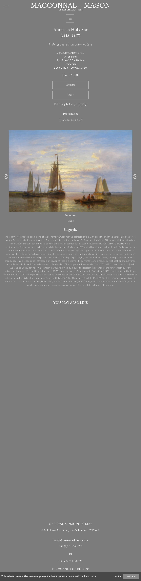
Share (70, 94)
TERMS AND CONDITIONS (70, 569)
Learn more (90, 576)
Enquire (70, 84)
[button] (6, 176)
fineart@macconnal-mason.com (71, 540)
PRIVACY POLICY (70, 561)
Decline (117, 576)
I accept (131, 576)
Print (71, 221)
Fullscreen (70, 215)
